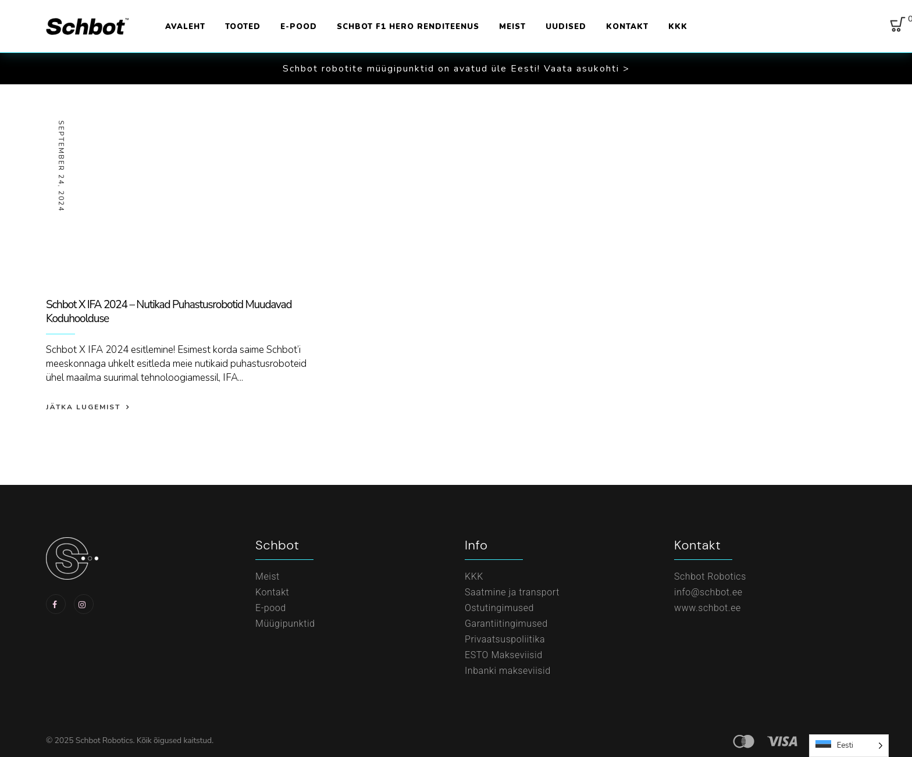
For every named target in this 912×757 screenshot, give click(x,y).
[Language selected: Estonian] (849, 745)
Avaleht (185, 27)
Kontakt (627, 27)
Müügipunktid (285, 623)
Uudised (566, 27)
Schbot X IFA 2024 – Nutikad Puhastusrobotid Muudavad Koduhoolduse (168, 311)
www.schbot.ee (707, 607)
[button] (456, 68)
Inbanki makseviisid (508, 670)
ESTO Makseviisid (504, 654)
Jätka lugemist (83, 407)
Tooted (243, 27)
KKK (677, 27)
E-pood (298, 27)
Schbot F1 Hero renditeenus (408, 27)
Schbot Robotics (710, 576)
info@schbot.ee (708, 592)
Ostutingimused (499, 607)
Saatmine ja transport (512, 592)
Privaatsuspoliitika (505, 639)
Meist (512, 27)
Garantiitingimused (506, 623)
